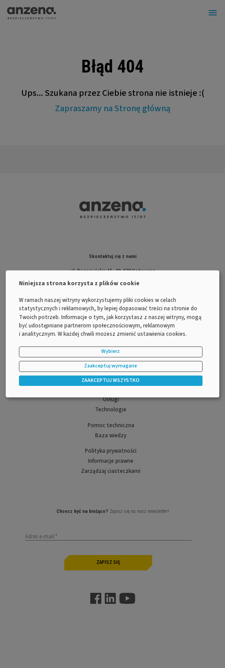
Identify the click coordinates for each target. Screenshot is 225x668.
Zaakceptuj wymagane (110, 366)
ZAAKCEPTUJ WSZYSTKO (110, 380)
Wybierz (110, 352)
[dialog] (112, 333)
